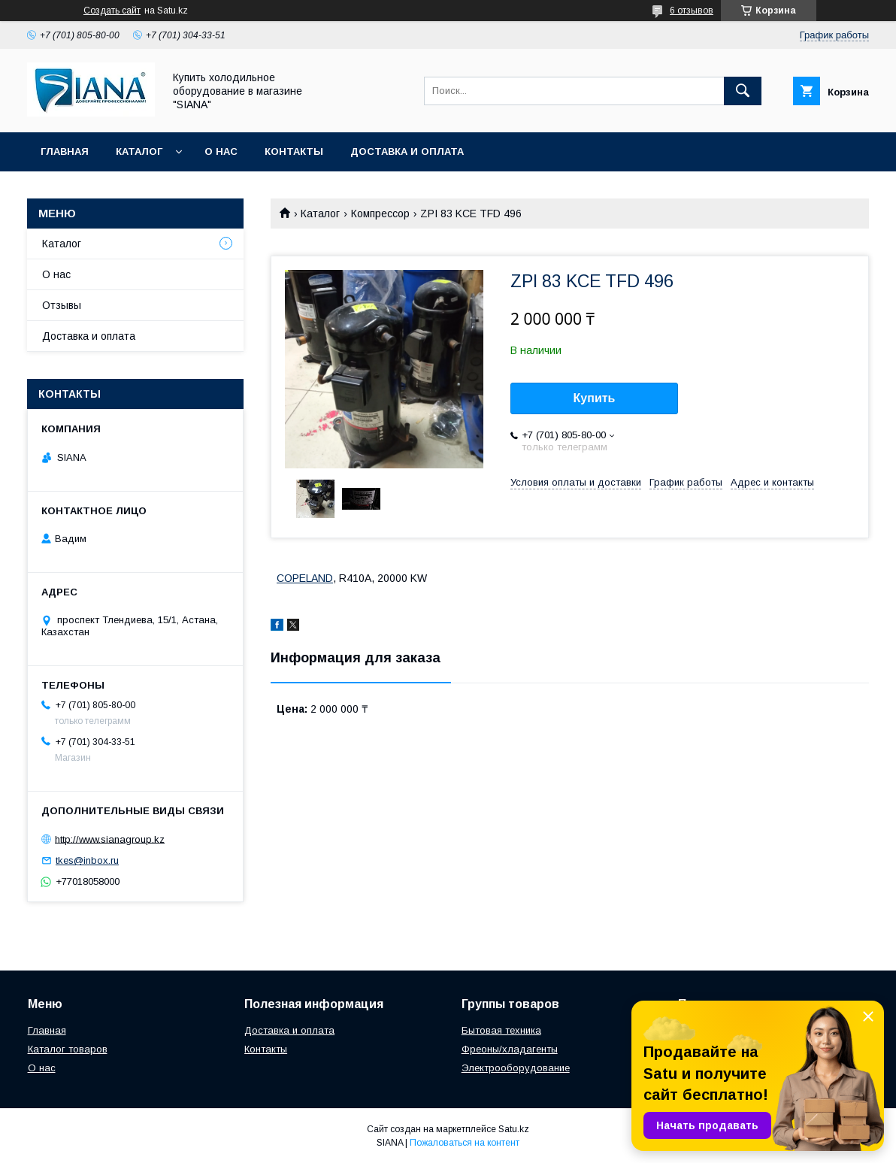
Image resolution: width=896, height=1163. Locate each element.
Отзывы (61, 305)
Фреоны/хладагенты (510, 1049)
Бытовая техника (501, 1030)
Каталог (139, 151)
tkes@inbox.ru (87, 860)
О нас (221, 151)
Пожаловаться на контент (464, 1142)
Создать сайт (112, 10)
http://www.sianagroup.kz (110, 838)
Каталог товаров (67, 1049)
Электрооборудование (516, 1068)
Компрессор (380, 213)
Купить (595, 398)
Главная (65, 151)
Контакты (294, 151)
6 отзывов (691, 10)
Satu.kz (513, 1129)
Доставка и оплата (407, 151)
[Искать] (742, 91)
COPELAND (305, 578)
